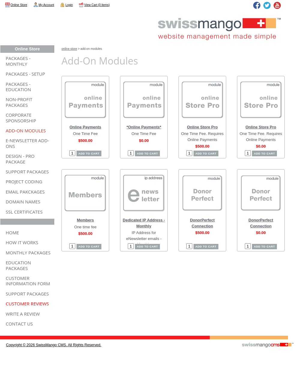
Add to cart (88, 153)
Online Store (69, 48)
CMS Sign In (4, 332)
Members (85, 220)
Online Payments (85, 127)
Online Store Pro (202, 127)
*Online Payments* (144, 127)
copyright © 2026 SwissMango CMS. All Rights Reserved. (53, 345)
